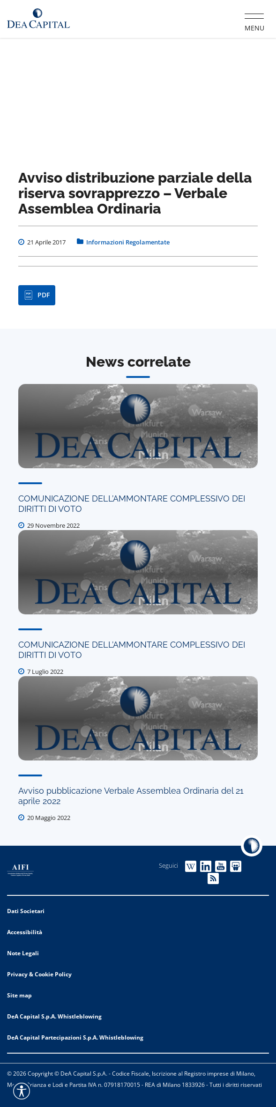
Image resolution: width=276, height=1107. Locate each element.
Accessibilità (24, 932)
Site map (19, 995)
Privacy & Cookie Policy (39, 974)
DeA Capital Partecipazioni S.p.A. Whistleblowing (75, 1037)
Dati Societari (26, 911)
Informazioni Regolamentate (128, 242)
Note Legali (23, 953)
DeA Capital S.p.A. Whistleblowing (54, 1016)
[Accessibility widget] (21, 1091)
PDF (37, 295)
